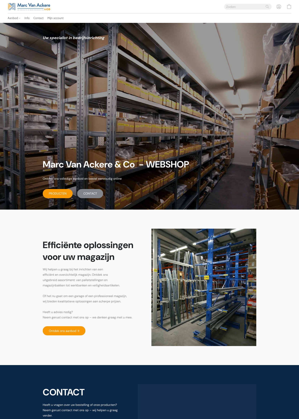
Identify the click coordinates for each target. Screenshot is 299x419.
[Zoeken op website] (267, 6)
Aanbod (14, 18)
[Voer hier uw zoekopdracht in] (248, 7)
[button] (29, 6)
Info (27, 18)
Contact (38, 18)
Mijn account (55, 18)
